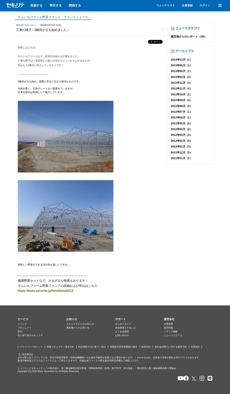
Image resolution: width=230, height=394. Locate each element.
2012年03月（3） (181, 134)
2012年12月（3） (181, 82)
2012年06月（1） (181, 117)
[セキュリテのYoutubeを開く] (179, 379)
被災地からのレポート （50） (189, 36)
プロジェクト (24, 327)
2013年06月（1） (181, 65)
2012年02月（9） (181, 140)
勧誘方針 (146, 346)
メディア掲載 (171, 331)
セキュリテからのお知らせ (80, 324)
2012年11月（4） (181, 88)
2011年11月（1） (181, 158)
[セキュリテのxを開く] (194, 378)
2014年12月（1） (181, 59)
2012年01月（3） (181, 146)
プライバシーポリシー (31, 346)
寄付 (20, 331)
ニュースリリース (173, 335)
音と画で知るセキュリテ (30, 335)
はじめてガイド (123, 324)
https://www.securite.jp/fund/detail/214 (45, 290)
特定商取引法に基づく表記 (92, 346)
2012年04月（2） (181, 129)
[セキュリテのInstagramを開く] (201, 379)
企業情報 (168, 324)
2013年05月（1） (181, 71)
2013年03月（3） (181, 76)
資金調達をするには (125, 327)
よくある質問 (122, 331)
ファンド (22, 324)
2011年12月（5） (181, 152)
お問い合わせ (122, 335)
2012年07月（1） (181, 111)
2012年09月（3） (181, 100)
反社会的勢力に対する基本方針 (171, 346)
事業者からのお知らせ (77, 327)
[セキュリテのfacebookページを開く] (185, 379)
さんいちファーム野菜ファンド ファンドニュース (53, 17)
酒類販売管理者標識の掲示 (123, 346)
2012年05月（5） (181, 123)
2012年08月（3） (181, 106)
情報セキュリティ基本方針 (60, 346)
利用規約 (195, 346)
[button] (42, 319)
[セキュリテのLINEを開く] (209, 379)
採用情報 (168, 327)
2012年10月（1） (181, 94)
